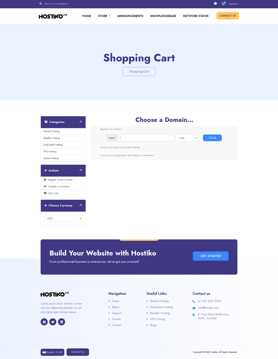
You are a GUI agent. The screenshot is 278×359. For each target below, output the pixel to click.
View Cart (50, 193)
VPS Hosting (49, 151)
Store (103, 16)
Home (86, 16)
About (115, 307)
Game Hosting (51, 158)
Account (233, 3)
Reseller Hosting (51, 138)
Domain (116, 319)
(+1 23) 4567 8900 (209, 301)
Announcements (130, 16)
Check (212, 138)
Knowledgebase (163, 16)
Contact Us (228, 15)
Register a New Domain (58, 180)
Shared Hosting (51, 131)
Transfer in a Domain (56, 186)
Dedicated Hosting (53, 145)
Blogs (153, 325)
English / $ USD (52, 352)
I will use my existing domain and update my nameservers (124, 155)
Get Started (211, 256)
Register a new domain (108, 129)
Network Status (195, 16)
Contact (116, 325)
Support (116, 313)
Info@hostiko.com (208, 308)
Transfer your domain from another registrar (117, 148)
